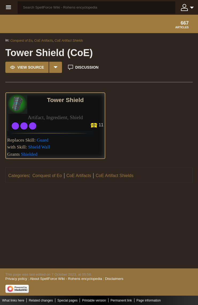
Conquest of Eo (21, 40)
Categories (18, 175)
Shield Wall (39, 147)
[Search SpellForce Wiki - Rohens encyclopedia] (96, 7)
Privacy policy (16, 279)
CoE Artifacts (43, 40)
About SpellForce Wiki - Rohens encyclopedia (66, 279)
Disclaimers (114, 279)
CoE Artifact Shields (69, 40)
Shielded (29, 154)
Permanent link (121, 300)
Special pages (67, 300)
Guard (42, 140)
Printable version (94, 300)
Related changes (41, 300)
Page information (149, 300)
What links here (13, 300)
